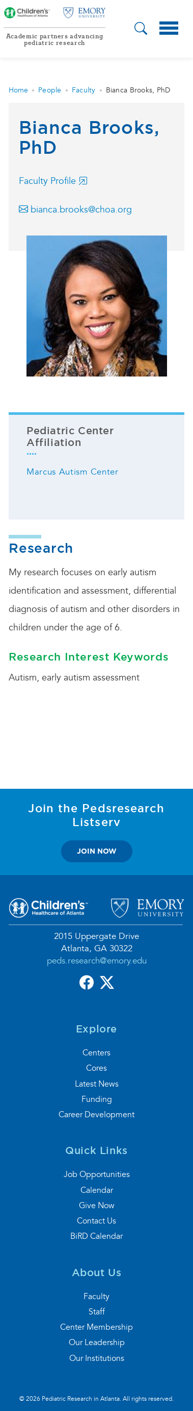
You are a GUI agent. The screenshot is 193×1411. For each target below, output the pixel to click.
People (50, 90)
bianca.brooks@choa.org (75, 210)
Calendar (96, 1190)
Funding (96, 1099)
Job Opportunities (97, 1174)
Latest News (97, 1084)
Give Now (97, 1206)
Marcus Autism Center (72, 471)
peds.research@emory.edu (97, 960)
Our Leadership (97, 1342)
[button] (140, 29)
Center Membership (96, 1327)
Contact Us (96, 1221)
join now (97, 851)
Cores (96, 1068)
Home (18, 90)
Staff (97, 1312)
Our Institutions (96, 1358)
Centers (96, 1053)
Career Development (96, 1115)
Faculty (84, 90)
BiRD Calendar (96, 1236)
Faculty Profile (53, 181)
